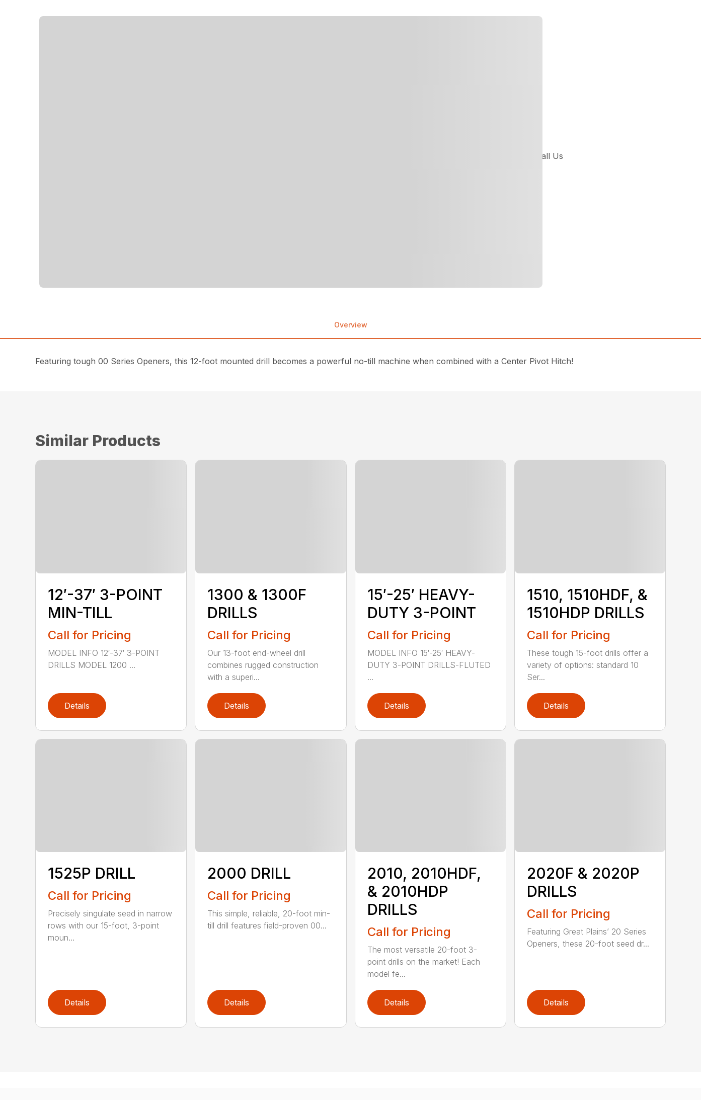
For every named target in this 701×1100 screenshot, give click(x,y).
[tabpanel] (195, 152)
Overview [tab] (350, 324)
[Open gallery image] (290, 152)
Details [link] (77, 706)
